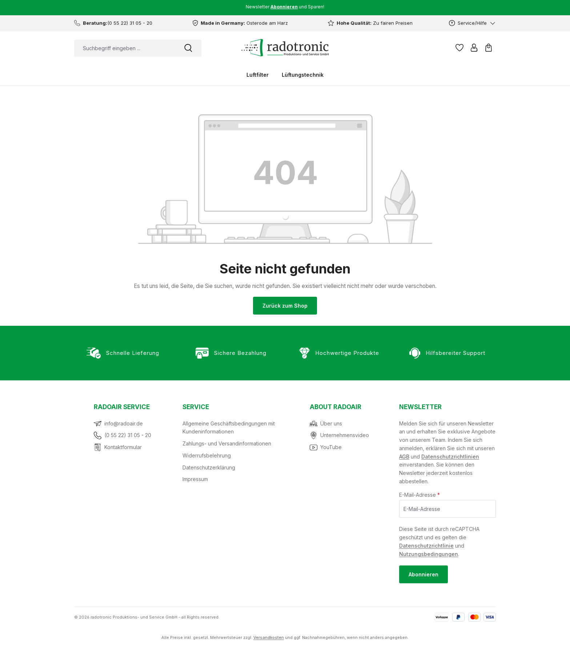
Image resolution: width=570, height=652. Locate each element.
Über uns (331, 423)
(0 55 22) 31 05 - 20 (127, 435)
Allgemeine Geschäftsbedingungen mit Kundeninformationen (228, 427)
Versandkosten (268, 637)
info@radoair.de (123, 423)
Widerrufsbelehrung (206, 455)
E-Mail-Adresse (419, 495)
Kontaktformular (123, 447)
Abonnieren (423, 574)
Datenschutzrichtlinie (426, 546)
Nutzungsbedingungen (428, 554)
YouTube (331, 447)
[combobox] (124, 48)
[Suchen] (188, 48)
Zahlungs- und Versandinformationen (226, 443)
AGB (404, 456)
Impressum (195, 479)
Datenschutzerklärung (208, 467)
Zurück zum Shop (285, 306)
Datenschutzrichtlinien (450, 456)
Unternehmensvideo (344, 435)
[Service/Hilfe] (472, 23)
